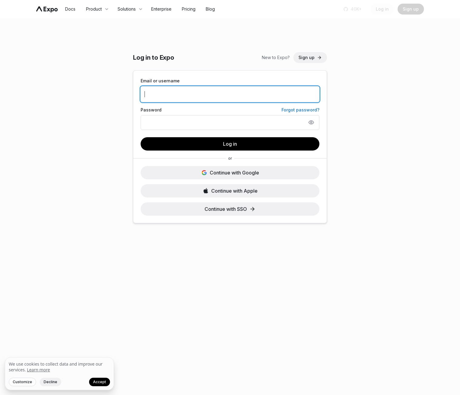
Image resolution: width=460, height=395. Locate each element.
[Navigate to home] (47, 9)
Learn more (38, 370)
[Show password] (311, 122)
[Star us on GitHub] (353, 9)
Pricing (188, 9)
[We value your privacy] (59, 373)
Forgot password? (300, 109)
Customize (22, 382)
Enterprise (161, 9)
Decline (50, 382)
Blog (210, 9)
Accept (99, 382)
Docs (70, 9)
